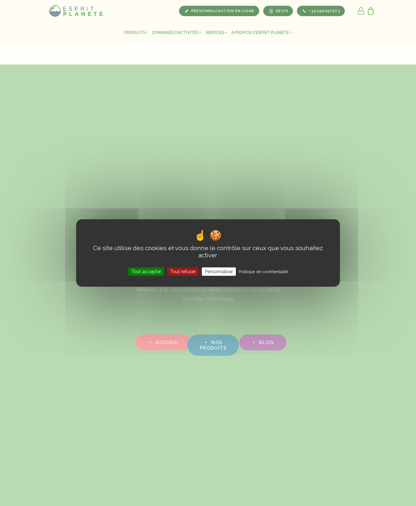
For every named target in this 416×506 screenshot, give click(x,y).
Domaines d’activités (177, 32)
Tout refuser (183, 271)
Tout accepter (146, 271)
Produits (136, 32)
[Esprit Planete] (76, 11)
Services (216, 32)
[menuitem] (136, 32)
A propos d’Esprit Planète (261, 32)
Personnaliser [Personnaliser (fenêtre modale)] (219, 271)
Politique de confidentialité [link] (263, 271)
